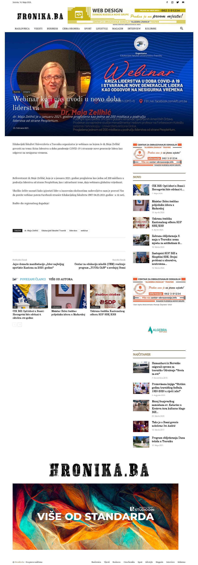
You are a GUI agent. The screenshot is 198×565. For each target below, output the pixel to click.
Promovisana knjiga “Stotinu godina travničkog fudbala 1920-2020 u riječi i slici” (168, 388)
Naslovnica (22, 28)
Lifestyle (102, 28)
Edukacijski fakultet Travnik (54, 230)
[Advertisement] (71, 166)
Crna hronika (71, 28)
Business (52, 28)
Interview (134, 28)
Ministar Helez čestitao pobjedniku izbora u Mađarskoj (165, 205)
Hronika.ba (19, 562)
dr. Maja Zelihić (31, 230)
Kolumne (150, 28)
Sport (87, 28)
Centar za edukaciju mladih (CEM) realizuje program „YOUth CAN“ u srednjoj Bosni (99, 266)
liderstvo (73, 230)
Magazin (117, 28)
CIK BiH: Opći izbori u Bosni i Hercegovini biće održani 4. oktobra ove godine (28, 314)
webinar (84, 230)
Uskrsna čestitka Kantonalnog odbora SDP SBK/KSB (167, 222)
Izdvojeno (26, 92)
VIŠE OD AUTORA (61, 279)
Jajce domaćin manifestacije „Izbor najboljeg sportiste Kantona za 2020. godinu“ (38, 266)
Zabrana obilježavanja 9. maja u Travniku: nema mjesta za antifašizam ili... (167, 240)
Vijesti (38, 28)
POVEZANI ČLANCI (33, 279)
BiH (15, 307)
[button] (182, 28)
